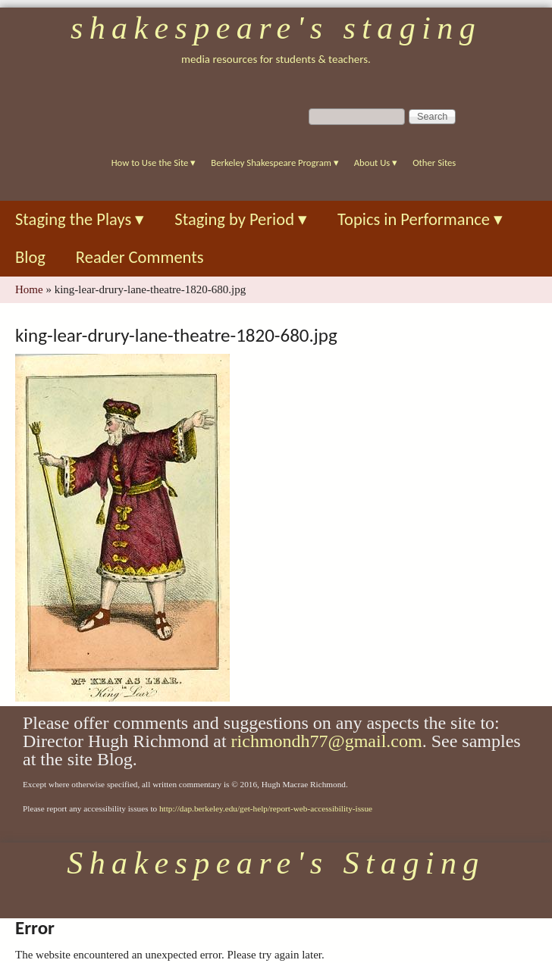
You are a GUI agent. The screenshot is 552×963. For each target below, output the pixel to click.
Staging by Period (240, 219)
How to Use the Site (153, 162)
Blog (30, 257)
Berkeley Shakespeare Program (274, 162)
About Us (375, 162)
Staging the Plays (79, 219)
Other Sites (434, 162)
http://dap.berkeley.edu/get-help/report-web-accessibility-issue (265, 808)
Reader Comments (140, 257)
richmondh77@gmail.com (326, 741)
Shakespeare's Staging (276, 28)
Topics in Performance (420, 219)
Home (29, 289)
